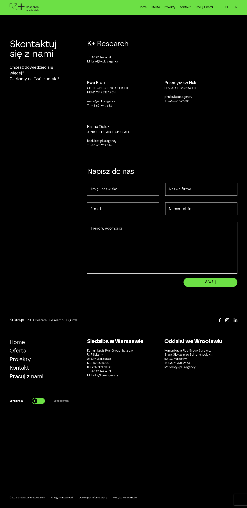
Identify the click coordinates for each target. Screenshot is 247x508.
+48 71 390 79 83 (179, 363)
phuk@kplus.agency (178, 96)
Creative (40, 320)
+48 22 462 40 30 (101, 371)
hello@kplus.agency (104, 375)
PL (227, 7)
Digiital (71, 320)
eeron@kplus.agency (101, 101)
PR (29, 320)
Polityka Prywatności (125, 498)
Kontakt (184, 7)
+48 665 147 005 (178, 101)
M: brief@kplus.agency (103, 61)
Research (56, 320)
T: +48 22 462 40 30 (99, 57)
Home (143, 7)
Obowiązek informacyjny (93, 498)
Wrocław (16, 401)
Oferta (155, 7)
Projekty (170, 7)
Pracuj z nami (204, 7)
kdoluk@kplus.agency (102, 140)
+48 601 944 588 (101, 105)
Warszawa (61, 401)
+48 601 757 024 (101, 145)
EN (235, 7)
